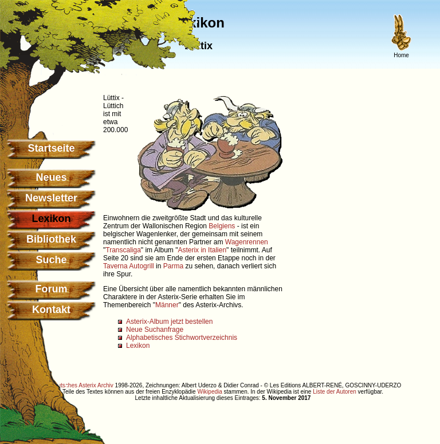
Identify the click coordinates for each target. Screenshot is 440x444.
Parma (173, 266)
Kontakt (51, 309)
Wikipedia (209, 391)
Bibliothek (51, 239)
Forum (52, 289)
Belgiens (222, 226)
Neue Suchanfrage (154, 330)
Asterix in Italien (202, 250)
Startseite (51, 148)
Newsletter (51, 198)
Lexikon (138, 346)
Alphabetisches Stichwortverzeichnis (181, 338)
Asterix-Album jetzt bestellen (169, 322)
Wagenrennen (246, 242)
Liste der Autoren (334, 391)
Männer (167, 305)
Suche (51, 259)
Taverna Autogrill (128, 266)
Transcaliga (123, 250)
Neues (51, 177)
